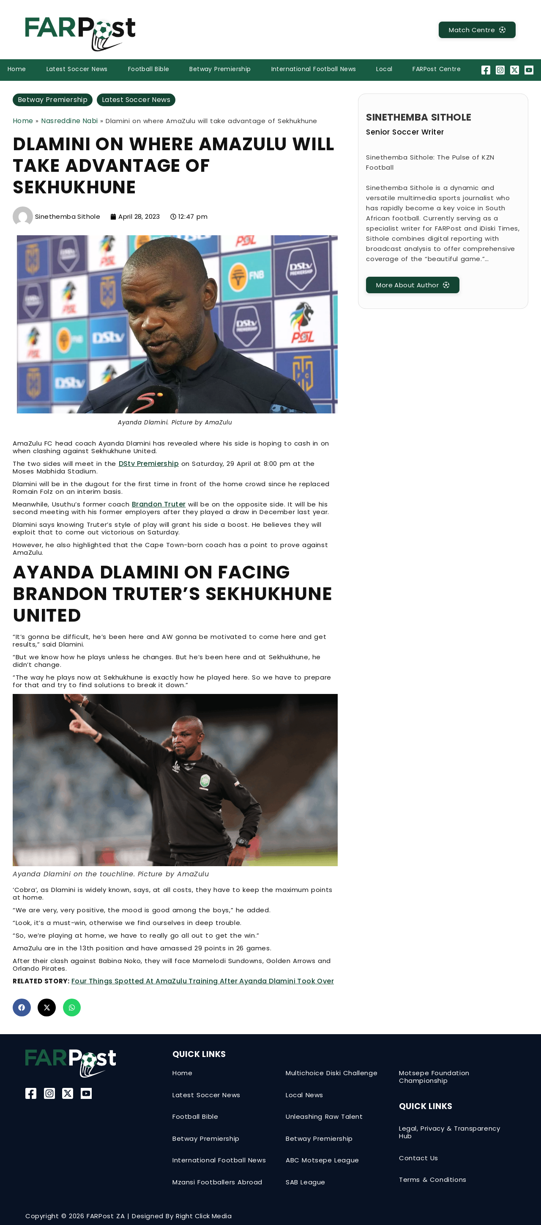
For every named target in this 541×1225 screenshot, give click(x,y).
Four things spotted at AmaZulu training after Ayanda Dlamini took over (202, 981)
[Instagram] (501, 70)
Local (384, 69)
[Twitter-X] (515, 70)
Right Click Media (204, 1215)
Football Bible (148, 69)
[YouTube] (530, 70)
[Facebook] (486, 70)
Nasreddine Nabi (69, 121)
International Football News (313, 69)
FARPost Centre (437, 69)
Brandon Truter (159, 504)
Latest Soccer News (77, 69)
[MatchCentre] (477, 30)
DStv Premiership (149, 463)
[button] (22, 1008)
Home (17, 69)
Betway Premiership (220, 69)
